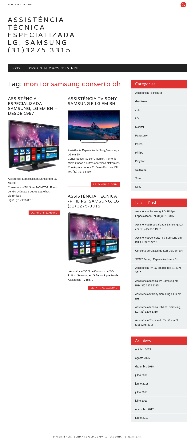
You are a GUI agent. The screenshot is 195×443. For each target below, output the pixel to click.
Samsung (52, 212)
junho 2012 (141, 417)
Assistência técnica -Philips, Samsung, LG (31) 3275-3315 (93, 201)
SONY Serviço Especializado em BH (156, 259)
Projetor (140, 161)
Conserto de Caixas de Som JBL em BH (159, 250)
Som (138, 178)
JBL (137, 109)
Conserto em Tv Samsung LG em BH (52, 68)
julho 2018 (141, 375)
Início (16, 68)
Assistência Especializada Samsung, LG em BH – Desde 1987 (32, 106)
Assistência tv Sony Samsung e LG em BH (92, 101)
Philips (40, 212)
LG (32, 212)
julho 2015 (141, 392)
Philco (138, 144)
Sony (114, 184)
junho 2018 (141, 383)
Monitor (139, 126)
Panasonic (141, 135)
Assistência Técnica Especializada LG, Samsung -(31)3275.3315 (42, 34)
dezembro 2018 (144, 366)
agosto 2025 (142, 357)
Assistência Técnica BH (149, 92)
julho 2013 (141, 400)
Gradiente (141, 101)
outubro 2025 (143, 349)
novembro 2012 (144, 409)
